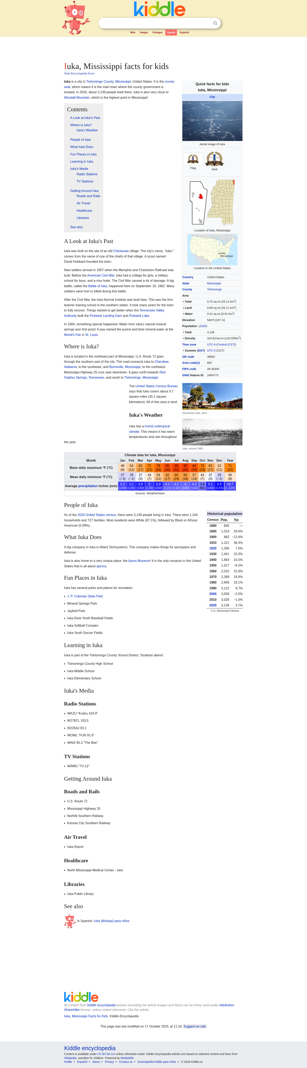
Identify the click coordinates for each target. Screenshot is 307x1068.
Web (132, 32)
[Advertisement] (153, 48)
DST (201, 350)
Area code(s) (191, 362)
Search (215, 23)
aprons (101, 566)
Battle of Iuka (97, 286)
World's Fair (72, 334)
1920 (213, 548)
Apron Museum (139, 560)
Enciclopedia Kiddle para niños (157, 1061)
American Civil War (100, 275)
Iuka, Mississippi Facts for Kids (86, 1016)
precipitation (88, 486)
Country (187, 277)
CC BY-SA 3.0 (106, 1054)
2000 (213, 594)
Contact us (126, 1061)
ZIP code (188, 356)
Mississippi (214, 283)
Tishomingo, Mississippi (141, 377)
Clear (207, 23)
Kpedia (171, 32)
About (96, 1061)
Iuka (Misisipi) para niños (111, 921)
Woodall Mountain (77, 97)
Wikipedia (70, 1058)
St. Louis (91, 334)
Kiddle (68, 1061)
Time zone (189, 344)
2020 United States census (97, 515)
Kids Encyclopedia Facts (79, 73)
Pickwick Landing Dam (106, 315)
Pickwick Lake (139, 315)
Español (184, 32)
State (185, 283)
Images (144, 32)
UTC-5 (211, 350)
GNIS (185, 375)
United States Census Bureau (156, 386)
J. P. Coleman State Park (85, 596)
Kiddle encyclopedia (101, 1005)
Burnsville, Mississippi (125, 367)
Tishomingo (214, 289)
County (187, 289)
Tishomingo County (99, 81)
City (212, 96)
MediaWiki (127, 1058)
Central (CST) (226, 344)
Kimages (157, 32)
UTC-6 (211, 344)
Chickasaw (121, 251)
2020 (203, 326)
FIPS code (189, 369)
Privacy (109, 1061)
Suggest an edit (195, 1026)
